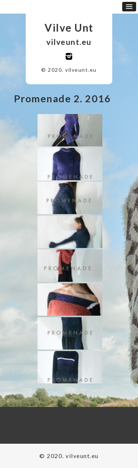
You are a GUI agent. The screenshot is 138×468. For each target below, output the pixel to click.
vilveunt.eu (69, 41)
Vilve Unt (69, 27)
